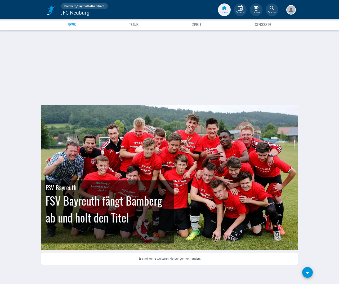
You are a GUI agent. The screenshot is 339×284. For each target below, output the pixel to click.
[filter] (307, 272)
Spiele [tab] (197, 24)
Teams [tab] (134, 24)
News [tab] (72, 24)
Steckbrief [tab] (263, 24)
